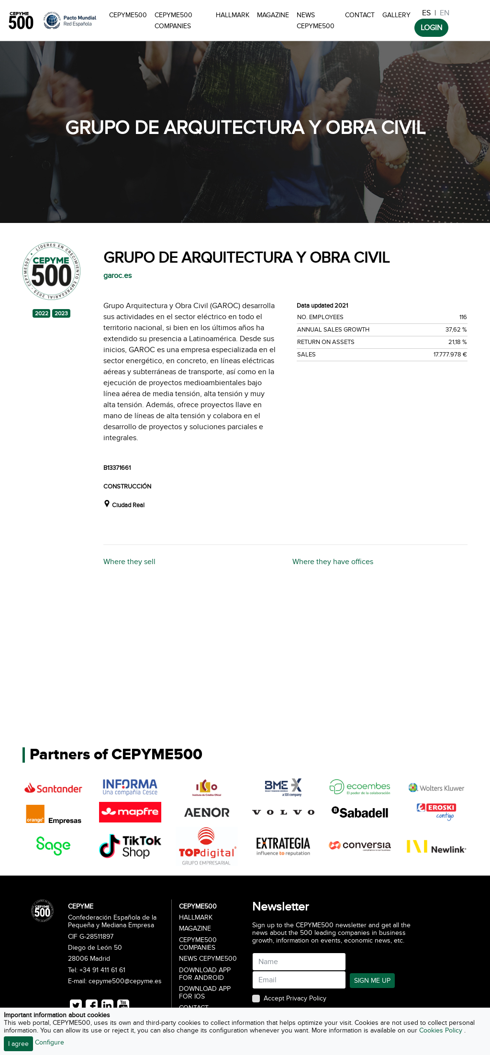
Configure (49, 1042)
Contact (360, 15)
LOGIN (431, 28)
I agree (18, 1044)
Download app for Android (205, 974)
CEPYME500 (128, 15)
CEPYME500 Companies (173, 20)
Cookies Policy (441, 1030)
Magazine (273, 15)
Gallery (396, 15)
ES (426, 13)
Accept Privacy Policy (295, 998)
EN (444, 13)
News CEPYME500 (315, 20)
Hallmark (232, 15)
